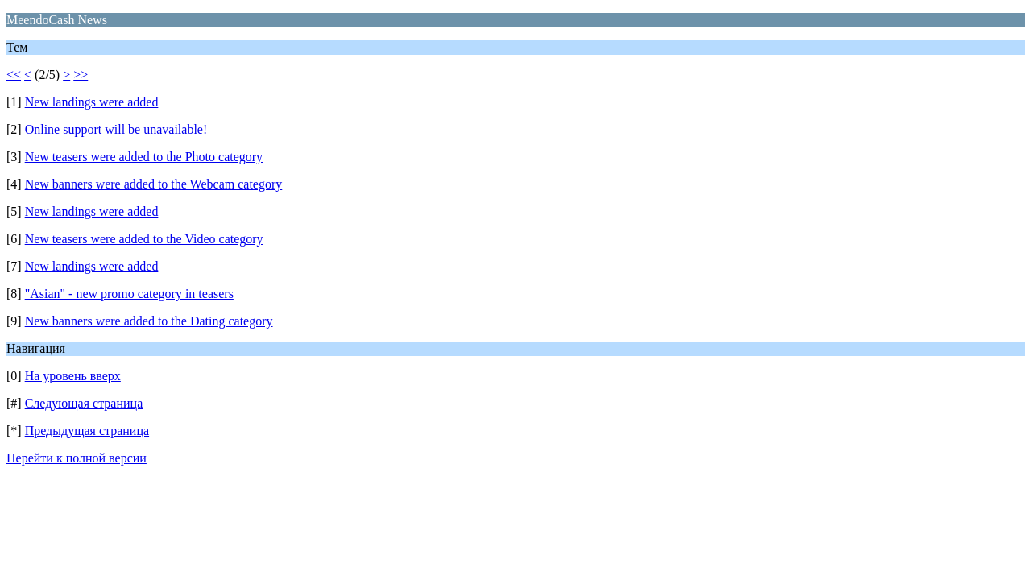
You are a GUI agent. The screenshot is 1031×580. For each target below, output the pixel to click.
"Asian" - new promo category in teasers (129, 293)
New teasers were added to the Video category (144, 239)
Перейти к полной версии (76, 458)
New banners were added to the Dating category (149, 321)
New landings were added (92, 102)
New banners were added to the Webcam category (154, 184)
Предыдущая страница (87, 430)
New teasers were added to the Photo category (144, 157)
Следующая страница (84, 403)
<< (13, 74)
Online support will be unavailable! (116, 129)
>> (80, 74)
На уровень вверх (73, 376)
